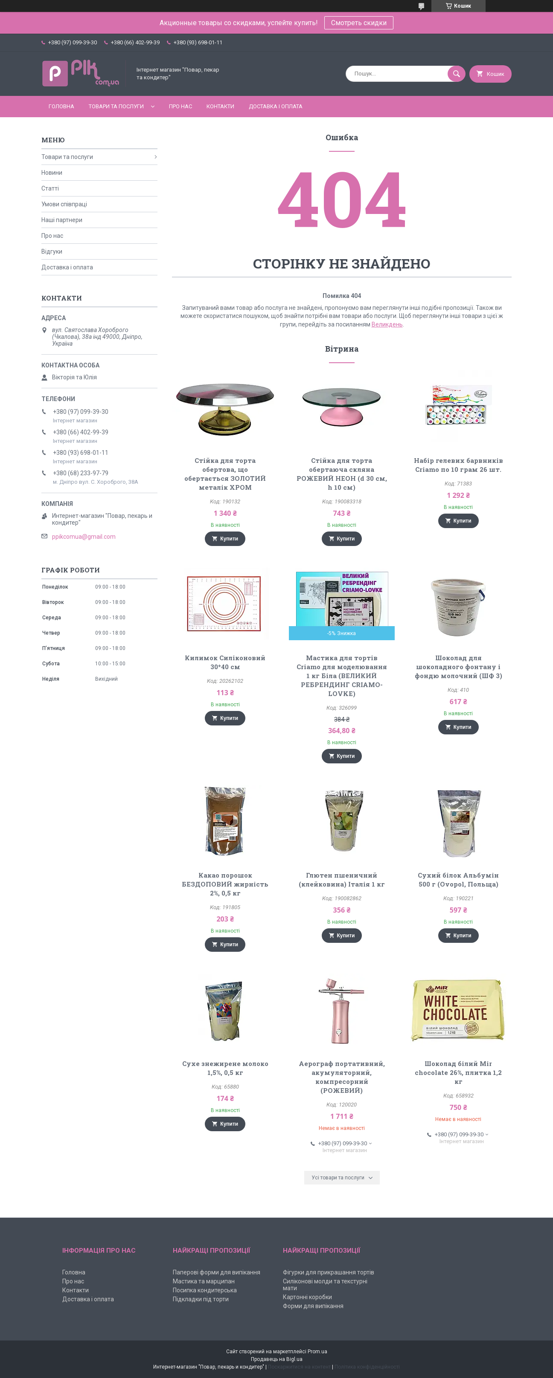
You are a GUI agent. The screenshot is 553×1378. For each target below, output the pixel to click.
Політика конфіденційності (367, 1367)
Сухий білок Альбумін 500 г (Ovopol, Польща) (458, 879)
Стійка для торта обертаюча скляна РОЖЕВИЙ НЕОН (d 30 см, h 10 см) (342, 473)
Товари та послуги (116, 106)
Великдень (387, 324)
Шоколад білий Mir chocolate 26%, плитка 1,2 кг (458, 1072)
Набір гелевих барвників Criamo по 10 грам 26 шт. (458, 465)
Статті (50, 188)
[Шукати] (457, 74)
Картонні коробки (307, 1297)
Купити (229, 539)
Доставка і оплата (276, 106)
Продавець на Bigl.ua (277, 1359)
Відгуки (51, 251)
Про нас (180, 106)
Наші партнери (61, 220)
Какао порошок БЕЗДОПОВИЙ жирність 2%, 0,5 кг (225, 884)
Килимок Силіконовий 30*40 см (225, 662)
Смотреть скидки (359, 23)
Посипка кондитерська (205, 1290)
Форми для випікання (313, 1306)
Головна (61, 106)
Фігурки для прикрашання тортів (328, 1272)
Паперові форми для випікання (216, 1272)
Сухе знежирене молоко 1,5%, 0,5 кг (225, 1068)
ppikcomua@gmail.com (84, 536)
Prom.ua (317, 1352)
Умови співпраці (64, 204)
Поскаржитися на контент (299, 1367)
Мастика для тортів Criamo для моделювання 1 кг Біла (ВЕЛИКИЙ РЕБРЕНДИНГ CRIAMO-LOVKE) (342, 675)
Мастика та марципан (204, 1281)
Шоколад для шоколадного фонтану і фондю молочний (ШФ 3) (458, 666)
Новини (51, 172)
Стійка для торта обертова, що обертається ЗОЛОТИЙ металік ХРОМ (225, 473)
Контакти (220, 106)
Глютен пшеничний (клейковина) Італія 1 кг (342, 879)
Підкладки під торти (201, 1299)
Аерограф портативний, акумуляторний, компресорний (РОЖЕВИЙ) (342, 1077)
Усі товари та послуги (337, 1178)
